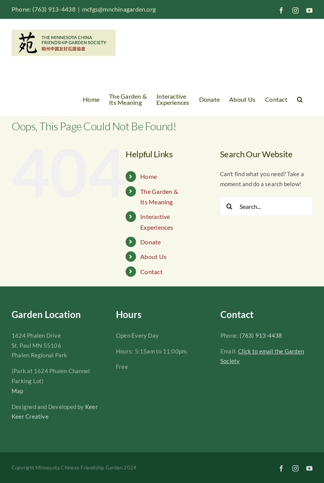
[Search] (229, 206)
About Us (153, 256)
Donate (150, 242)
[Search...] (266, 206)
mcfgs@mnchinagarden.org (119, 9)
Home (148, 176)
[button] (300, 99)
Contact (151, 271)
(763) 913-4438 (261, 335)
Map (18, 390)
